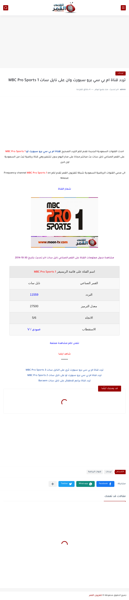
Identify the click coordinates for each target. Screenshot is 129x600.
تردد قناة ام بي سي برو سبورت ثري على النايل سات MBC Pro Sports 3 (64, 370)
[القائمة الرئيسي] (123, 7)
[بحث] (5, 7)
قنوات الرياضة (94, 472)
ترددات (120, 73)
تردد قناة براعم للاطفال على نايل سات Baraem (64, 381)
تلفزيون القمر (95, 595)
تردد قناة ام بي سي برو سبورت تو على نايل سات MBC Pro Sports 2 (64, 375)
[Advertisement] (64, 42)
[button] (105, 484)
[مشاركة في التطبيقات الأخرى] (53, 484)
